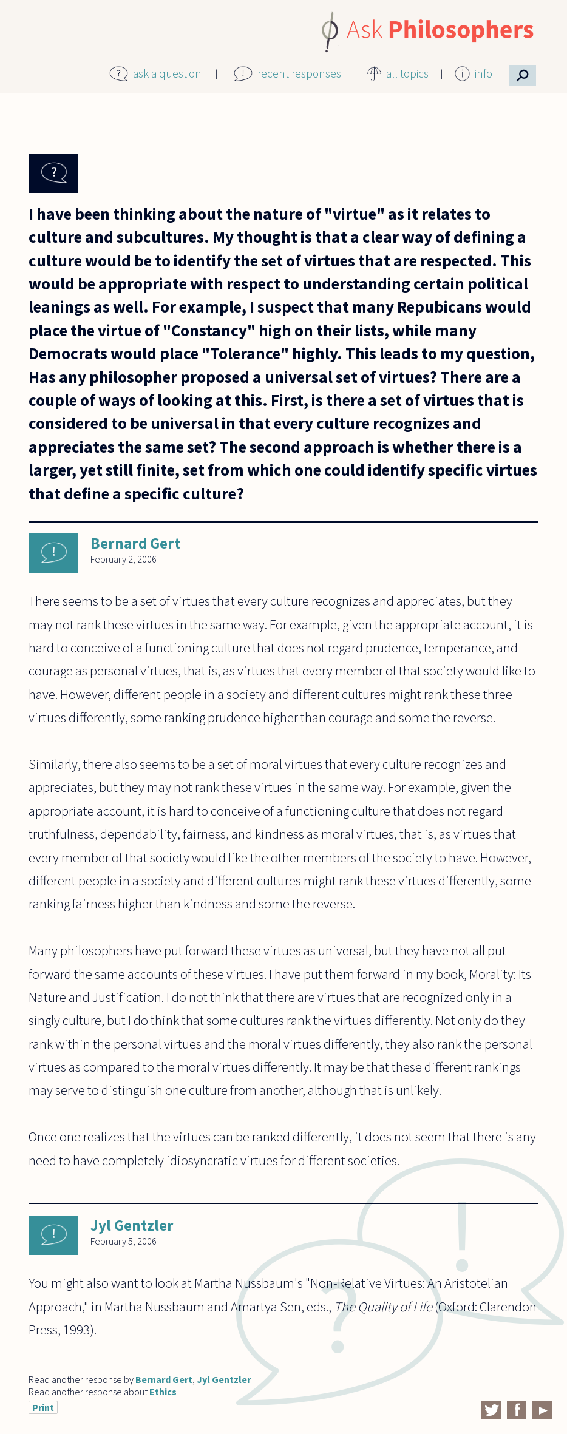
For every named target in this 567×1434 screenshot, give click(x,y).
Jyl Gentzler (132, 1225)
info (483, 73)
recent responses (299, 73)
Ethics (163, 1391)
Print (43, 1407)
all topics (407, 73)
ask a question (167, 73)
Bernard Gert (135, 543)
